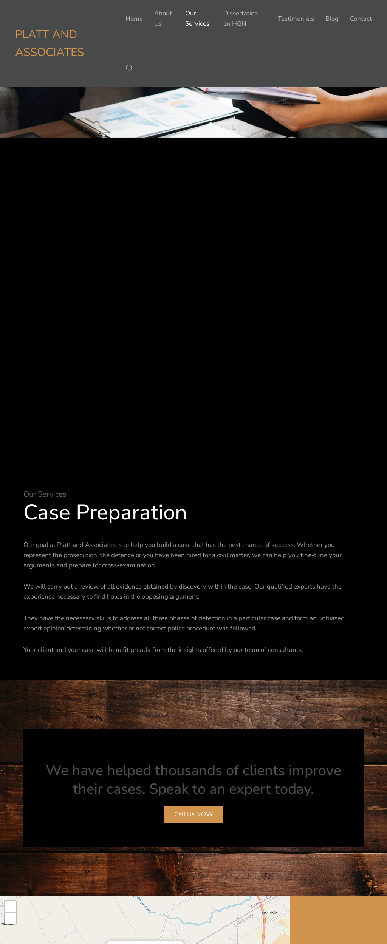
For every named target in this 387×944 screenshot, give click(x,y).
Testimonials (296, 18)
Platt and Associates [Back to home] (49, 43)
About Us (163, 18)
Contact (361, 18)
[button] (129, 68)
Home (134, 18)
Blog (332, 18)
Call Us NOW (193, 814)
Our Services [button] (197, 18)
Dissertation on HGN (240, 18)
